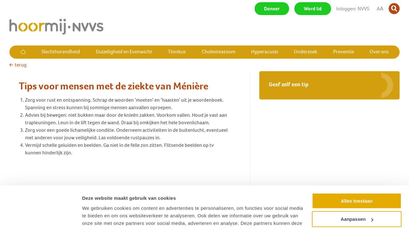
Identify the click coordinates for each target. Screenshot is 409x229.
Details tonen (97, 216)
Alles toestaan (357, 162)
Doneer (272, 8)
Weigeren (356, 198)
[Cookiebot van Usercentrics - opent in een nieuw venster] (40, 216)
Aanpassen (357, 180)
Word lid (313, 8)
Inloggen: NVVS (352, 8)
